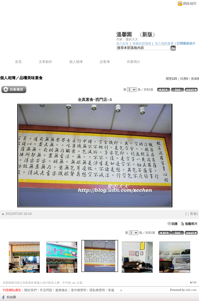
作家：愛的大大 (127, 39)
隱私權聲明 (97, 290)
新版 (147, 34)
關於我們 (30, 290)
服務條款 (61, 290)
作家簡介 (133, 62)
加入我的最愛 (164, 43)
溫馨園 (124, 34)
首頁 (18, 62)
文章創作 (45, 62)
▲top (192, 282)
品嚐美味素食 (31, 78)
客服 (111, 290)
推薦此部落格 (142, 43)
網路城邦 (189, 3)
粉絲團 (11, 297)
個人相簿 (76, 62)
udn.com (191, 290)
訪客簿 (105, 62)
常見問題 (46, 290)
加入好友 (122, 43)
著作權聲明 (78, 290)
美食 (193, 214)
